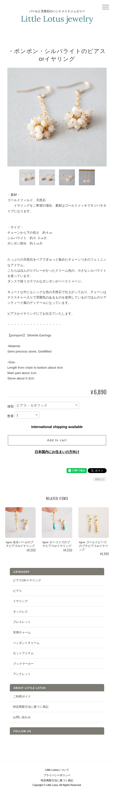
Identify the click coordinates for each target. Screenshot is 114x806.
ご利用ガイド (22, 696)
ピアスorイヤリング (27, 580)
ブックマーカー (23, 663)
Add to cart (57, 440)
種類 (10, 406)
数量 (10, 416)
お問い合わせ (22, 717)
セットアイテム (23, 653)
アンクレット (22, 673)
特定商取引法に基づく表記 (30, 706)
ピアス (17, 590)
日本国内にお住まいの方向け (57, 452)
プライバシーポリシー (57, 775)
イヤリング (20, 601)
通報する (100, 479)
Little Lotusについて (57, 769)
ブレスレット (22, 621)
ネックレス (20, 611)
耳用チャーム (22, 632)
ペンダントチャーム (26, 642)
